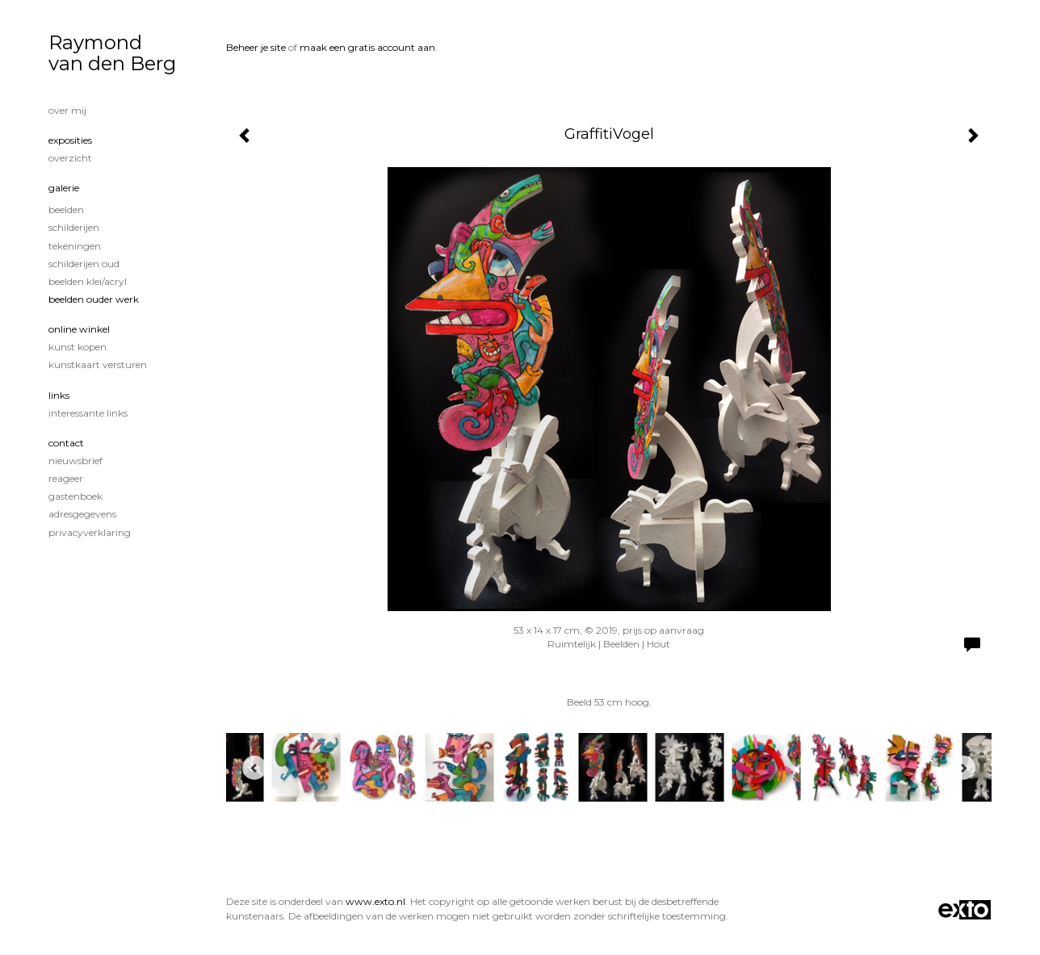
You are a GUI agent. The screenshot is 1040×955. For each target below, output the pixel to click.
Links (58, 395)
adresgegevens (82, 514)
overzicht (70, 158)
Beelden (66, 209)
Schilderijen (73, 227)
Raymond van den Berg (112, 53)
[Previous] (254, 768)
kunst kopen (77, 347)
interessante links (88, 413)
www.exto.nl (375, 901)
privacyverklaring (89, 532)
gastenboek (75, 496)
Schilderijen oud (84, 264)
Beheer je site (256, 47)
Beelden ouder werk (93, 299)
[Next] (963, 768)
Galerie (63, 188)
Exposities (70, 140)
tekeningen (74, 246)
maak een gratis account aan (367, 47)
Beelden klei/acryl (87, 281)
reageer (65, 478)
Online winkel (79, 329)
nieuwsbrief (75, 460)
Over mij (67, 110)
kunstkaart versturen (97, 364)
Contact (66, 443)
